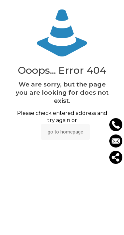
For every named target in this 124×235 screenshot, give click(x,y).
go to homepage (65, 132)
